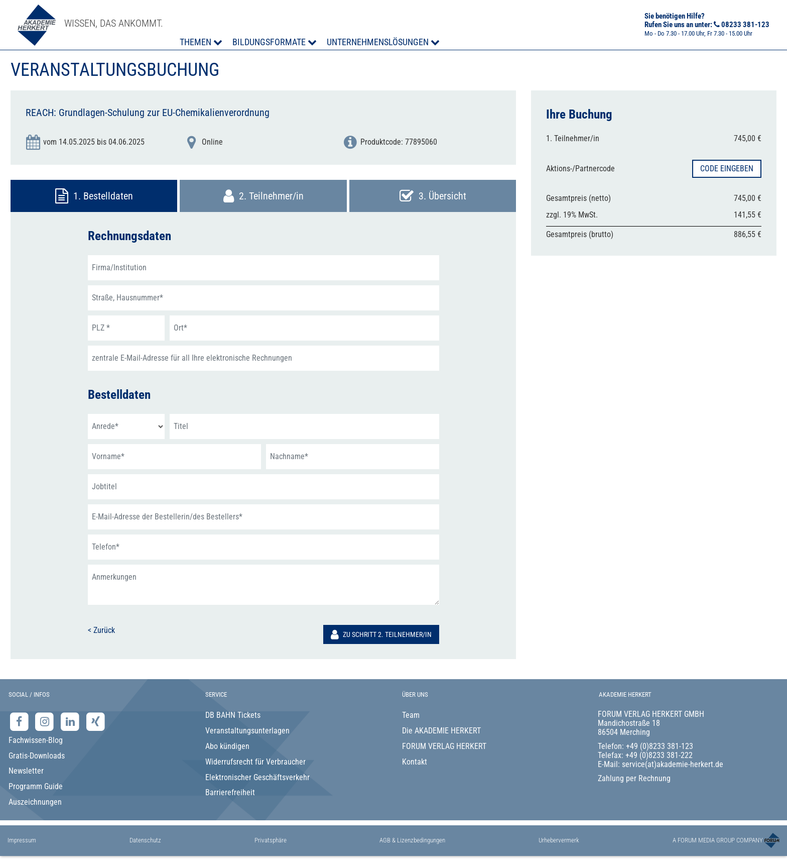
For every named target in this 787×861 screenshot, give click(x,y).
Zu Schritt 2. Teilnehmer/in (381, 634)
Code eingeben (726, 168)
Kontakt (414, 762)
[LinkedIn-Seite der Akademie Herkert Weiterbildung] (71, 721)
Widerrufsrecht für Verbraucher (255, 762)
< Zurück (101, 630)
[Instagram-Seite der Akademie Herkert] (46, 721)
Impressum (22, 840)
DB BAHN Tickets (232, 715)
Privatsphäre (270, 840)
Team (411, 715)
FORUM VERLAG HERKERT (444, 746)
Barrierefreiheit (230, 792)
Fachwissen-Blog (36, 740)
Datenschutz (145, 840)
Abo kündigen (227, 746)
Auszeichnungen (35, 802)
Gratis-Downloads (37, 756)
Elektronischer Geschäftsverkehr (257, 777)
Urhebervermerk (559, 840)
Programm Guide (36, 786)
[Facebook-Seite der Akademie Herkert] (20, 721)
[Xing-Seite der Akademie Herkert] (95, 721)
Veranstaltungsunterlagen (247, 730)
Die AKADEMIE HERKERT (441, 730)
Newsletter (26, 771)
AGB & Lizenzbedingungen (412, 840)
